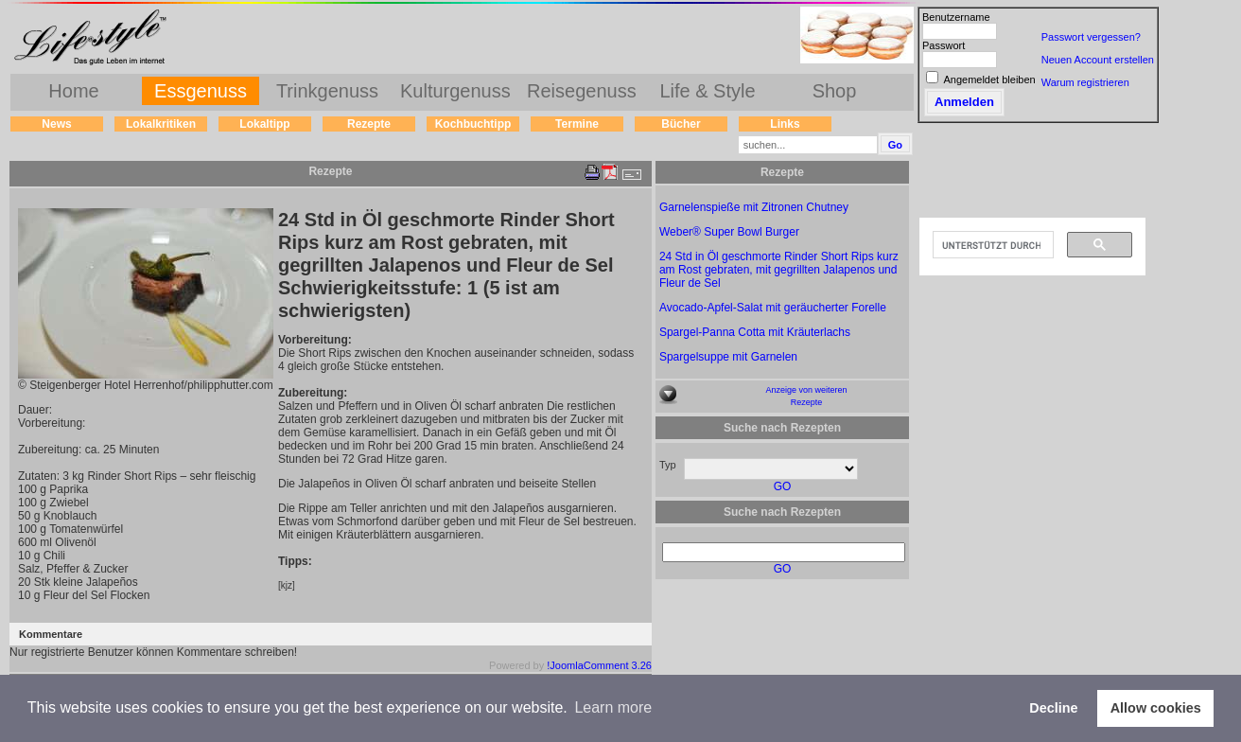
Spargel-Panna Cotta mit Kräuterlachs (754, 332)
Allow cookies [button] (1155, 708)
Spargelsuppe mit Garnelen (728, 356)
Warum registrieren (1085, 82)
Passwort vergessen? (1091, 37)
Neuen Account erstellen (1097, 59)
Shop (835, 90)
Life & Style (707, 90)
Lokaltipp (264, 124)
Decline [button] (1053, 708)
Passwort (943, 45)
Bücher (680, 124)
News (56, 124)
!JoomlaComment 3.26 (599, 665)
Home (73, 90)
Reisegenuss (582, 90)
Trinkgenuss (327, 90)
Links (784, 124)
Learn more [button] (613, 707)
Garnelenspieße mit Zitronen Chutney (753, 207)
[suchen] (991, 245)
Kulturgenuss (455, 90)
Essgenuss (200, 90)
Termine (577, 124)
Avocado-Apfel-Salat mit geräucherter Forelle (772, 307)
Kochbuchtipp (473, 124)
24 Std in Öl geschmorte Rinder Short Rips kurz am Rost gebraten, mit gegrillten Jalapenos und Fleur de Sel (779, 270)
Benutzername (956, 17)
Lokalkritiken (161, 124)
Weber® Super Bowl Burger (729, 231)
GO (783, 486)
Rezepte (369, 124)
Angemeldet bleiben (989, 79)
